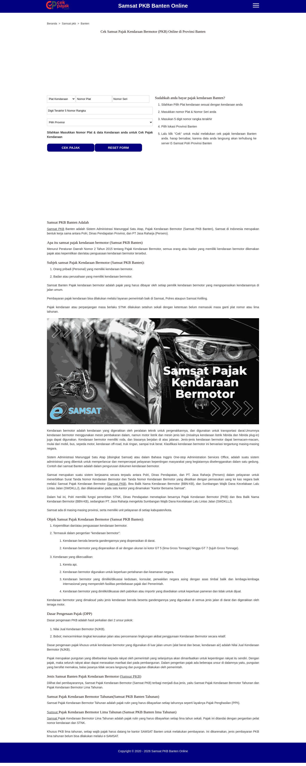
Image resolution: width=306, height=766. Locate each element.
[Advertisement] (153, 65)
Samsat (53, 712)
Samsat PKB (55, 229)
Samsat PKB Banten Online (153, 6)
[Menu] (256, 6)
